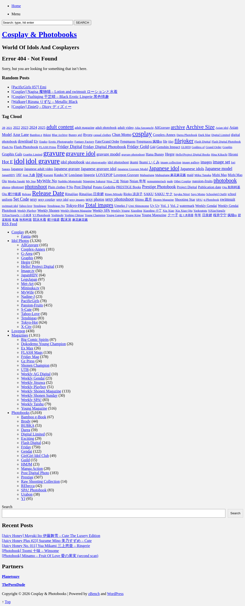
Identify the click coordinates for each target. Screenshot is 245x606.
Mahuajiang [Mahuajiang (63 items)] (147, 175)
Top (8, 602)
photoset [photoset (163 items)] (17, 187)
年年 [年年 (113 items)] (198, 215)
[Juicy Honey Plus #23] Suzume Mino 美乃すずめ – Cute (47, 541)
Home (16, 6)
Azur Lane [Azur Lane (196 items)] (21, 135)
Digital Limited (33, 434)
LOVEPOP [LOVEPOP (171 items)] (104, 175)
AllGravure (30, 245)
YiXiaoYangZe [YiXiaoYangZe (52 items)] (216, 210)
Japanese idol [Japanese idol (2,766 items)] (164, 168)
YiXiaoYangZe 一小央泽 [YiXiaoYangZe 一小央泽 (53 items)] (16, 215)
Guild (25, 460)
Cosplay (17, 232)
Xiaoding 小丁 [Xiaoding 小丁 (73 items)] (152, 210)
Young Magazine (34, 408)
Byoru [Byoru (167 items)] (88, 135)
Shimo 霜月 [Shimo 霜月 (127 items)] (143, 199)
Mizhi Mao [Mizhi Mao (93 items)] (219, 175)
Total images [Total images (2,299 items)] (99, 205)
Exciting (27, 438)
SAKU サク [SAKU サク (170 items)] (164, 194)
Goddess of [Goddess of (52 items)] (198, 147)
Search (7, 507)
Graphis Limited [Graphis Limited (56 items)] (32, 154)
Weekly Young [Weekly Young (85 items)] (120, 210)
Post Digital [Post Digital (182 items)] (83, 187)
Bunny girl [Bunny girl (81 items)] (75, 135)
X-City (26, 327)
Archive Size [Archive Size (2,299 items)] (200, 127)
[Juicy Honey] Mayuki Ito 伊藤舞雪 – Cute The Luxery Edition (51, 536)
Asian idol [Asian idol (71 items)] (222, 127)
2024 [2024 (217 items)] (33, 127)
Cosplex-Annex (33, 249)
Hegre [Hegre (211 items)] (169, 154)
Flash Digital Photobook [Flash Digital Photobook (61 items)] (226, 141)
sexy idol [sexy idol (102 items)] (62, 199)
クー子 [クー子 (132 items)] (172, 215)
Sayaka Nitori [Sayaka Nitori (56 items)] (182, 194)
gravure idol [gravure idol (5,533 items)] (81, 153)
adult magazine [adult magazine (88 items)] (84, 127)
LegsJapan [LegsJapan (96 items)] (76, 175)
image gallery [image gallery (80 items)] (191, 162)
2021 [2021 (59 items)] (9, 127)
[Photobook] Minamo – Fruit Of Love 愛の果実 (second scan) (50, 556)
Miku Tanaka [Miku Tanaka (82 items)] (202, 175)
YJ (23, 499)
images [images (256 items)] (206, 162)
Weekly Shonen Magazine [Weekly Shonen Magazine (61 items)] (76, 210)
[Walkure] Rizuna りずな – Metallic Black (44, 102)
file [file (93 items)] (165, 141)
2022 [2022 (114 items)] (16, 127)
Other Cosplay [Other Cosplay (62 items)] (182, 181)
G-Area (27, 254)
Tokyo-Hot (29, 322)
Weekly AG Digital (35, 374)
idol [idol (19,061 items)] (19, 161)
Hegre (25, 262)
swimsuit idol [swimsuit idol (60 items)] (10, 206)
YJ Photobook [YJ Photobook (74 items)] (41, 215)
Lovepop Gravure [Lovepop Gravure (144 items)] (126, 175)
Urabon (27, 494)
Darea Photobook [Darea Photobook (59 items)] (187, 135)
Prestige (27, 477)
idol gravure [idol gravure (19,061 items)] (43, 161)
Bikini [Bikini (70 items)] (47, 135)
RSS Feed (9, 224)
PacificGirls (30, 301)
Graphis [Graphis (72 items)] (227, 147)
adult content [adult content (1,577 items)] (60, 127)
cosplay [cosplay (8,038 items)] (142, 133)
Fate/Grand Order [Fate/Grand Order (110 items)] (107, 141)
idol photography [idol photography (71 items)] (96, 162)
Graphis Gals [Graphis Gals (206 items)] (12, 154)
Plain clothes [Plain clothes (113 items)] (56, 187)
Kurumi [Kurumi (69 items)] (48, 175)
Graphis (27, 258)
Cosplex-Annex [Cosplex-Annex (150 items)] (164, 135)
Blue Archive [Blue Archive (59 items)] (60, 135)
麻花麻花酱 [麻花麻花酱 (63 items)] (80, 219)
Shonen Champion (35, 365)
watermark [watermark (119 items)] (186, 206)
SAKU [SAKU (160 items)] (149, 194)
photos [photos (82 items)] (6, 187)
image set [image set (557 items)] (221, 161)
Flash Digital (31, 443)
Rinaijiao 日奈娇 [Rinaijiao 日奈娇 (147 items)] (91, 194)
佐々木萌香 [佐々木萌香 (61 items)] (186, 215)
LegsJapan (29, 279)
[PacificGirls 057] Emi (28, 87)
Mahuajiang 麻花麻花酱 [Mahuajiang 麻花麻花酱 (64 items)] (170, 175)
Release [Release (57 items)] (26, 194)
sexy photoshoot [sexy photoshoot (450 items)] (119, 199)
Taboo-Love (30, 314)
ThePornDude (13, 585)
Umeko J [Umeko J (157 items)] (121, 206)
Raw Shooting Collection (40, 481)
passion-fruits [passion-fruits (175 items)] (202, 181)
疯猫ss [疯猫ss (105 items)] (232, 215)
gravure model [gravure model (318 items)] (108, 154)
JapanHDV (29, 275)
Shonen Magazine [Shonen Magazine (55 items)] (163, 199)
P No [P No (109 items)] (70, 187)
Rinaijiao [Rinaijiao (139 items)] (71, 194)
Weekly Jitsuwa (33, 383)
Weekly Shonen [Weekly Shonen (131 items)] (48, 210)
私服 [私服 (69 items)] (15, 219)
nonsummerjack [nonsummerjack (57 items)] (156, 181)
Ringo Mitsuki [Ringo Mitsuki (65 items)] (113, 194)
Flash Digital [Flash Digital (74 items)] (202, 141)
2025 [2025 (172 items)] (41, 127)
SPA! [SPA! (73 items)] (199, 199)
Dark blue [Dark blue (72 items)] (204, 135)
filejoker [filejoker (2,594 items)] (183, 141)
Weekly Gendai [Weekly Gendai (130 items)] (206, 206)
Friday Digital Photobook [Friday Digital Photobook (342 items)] (104, 146)
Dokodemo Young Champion (43, 344)
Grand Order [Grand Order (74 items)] (213, 147)
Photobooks (20, 413)
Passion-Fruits (32, 305)
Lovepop (18, 331)
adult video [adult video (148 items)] (125, 127)
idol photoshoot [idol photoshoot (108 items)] (118, 162)
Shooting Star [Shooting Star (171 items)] (185, 199)
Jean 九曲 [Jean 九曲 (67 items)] (29, 175)
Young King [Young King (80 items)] (133, 215)
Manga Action (32, 469)
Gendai (26, 451)
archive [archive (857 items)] (178, 127)
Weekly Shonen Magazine (41, 391)
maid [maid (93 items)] (190, 175)
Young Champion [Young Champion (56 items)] (95, 215)
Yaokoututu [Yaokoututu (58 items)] (200, 210)
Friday (26, 447)
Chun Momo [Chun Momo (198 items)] (121, 135)
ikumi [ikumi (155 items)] (134, 162)
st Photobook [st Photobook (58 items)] (211, 199)
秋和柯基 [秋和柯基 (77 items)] (25, 219)
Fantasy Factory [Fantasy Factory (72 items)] (84, 141)
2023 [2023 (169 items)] (24, 127)
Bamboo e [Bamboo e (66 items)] (36, 135)
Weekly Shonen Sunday (39, 395)
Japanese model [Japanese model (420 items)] (218, 168)
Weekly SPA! (31, 400)
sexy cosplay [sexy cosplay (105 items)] (46, 199)
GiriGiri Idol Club (35, 456)
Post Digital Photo (35, 473)
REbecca (28, 486)
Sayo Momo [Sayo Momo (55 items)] (198, 194)
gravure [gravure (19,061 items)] (54, 153)
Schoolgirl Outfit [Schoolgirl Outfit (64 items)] (216, 194)
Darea (25, 430)
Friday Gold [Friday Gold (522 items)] (138, 146)
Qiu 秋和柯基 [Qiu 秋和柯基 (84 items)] (231, 187)
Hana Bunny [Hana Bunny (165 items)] (155, 154)
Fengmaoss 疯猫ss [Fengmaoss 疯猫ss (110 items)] (149, 141)
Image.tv (27, 271)
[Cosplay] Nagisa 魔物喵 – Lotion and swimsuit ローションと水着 (64, 92)
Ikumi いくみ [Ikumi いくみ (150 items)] (149, 162)
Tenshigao (29, 318)
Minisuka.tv (30, 288)
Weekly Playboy (33, 387)
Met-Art (27, 284)
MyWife (27, 292)
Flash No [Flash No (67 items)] (7, 147)
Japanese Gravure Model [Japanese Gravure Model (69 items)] (132, 169)
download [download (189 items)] (25, 141)
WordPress (115, 594)
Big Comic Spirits (35, 340)
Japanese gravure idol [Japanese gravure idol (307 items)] (99, 168)
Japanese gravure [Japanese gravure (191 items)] (67, 169)
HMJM (26, 464)
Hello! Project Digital (37, 266)
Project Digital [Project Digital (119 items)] (187, 187)
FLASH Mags (32, 352)
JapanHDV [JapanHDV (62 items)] (8, 175)
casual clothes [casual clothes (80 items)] (102, 135)
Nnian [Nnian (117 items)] (124, 181)
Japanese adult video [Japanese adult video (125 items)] (38, 169)
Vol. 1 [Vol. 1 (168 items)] (165, 206)
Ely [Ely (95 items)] (36, 141)
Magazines (19, 335)
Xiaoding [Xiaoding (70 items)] (136, 210)
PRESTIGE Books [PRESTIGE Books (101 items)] (128, 187)
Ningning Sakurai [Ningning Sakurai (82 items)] (94, 181)
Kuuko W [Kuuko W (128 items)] (61, 175)
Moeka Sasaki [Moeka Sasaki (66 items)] (16, 181)
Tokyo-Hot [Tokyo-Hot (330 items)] (75, 205)
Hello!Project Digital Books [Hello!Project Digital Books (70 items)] (193, 154)
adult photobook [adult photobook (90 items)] (106, 127)
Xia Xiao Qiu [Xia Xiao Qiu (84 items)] (183, 210)
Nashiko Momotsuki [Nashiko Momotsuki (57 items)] (70, 181)
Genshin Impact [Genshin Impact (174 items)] (168, 147)
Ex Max (27, 348)
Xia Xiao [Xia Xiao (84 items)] (168, 210)
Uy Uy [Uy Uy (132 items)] (155, 206)
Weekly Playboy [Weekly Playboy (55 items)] (26, 210)
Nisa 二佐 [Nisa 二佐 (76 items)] (112, 181)
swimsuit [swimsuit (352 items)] (227, 199)
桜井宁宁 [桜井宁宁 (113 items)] (220, 215)
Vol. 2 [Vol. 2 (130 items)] (174, 206)
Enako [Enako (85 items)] (43, 141)
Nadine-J (28, 297)
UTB (25, 370)
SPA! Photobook (34, 490)
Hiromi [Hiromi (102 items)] (233, 154)
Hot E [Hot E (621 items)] (7, 161)
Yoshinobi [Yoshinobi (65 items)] (57, 215)
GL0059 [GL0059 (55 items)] (186, 147)
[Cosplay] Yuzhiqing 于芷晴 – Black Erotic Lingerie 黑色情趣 (60, 97)
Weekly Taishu (32, 404)
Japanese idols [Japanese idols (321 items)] (192, 168)
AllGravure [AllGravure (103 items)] (162, 127)
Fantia (26, 236)
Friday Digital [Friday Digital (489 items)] (69, 146)
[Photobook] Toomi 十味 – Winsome (30, 551)
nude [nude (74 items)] (170, 181)
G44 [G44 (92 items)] (153, 147)
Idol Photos (20, 241)
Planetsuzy (11, 576)
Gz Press (27, 361)
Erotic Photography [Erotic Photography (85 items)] (60, 141)
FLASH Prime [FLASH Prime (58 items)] (47, 147)
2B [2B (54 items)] (3, 127)
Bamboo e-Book (33, 417)
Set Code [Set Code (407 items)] (21, 199)
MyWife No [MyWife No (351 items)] (47, 180)
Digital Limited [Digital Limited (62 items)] (221, 135)
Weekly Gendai (33, 378)
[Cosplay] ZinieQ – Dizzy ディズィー (41, 107)
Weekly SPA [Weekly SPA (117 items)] (101, 210)
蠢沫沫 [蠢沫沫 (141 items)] (66, 219)
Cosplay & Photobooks (39, 34)
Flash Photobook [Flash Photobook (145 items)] (26, 147)
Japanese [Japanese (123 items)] (17, 169)
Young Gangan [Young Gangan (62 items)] (115, 215)
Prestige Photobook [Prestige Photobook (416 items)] (159, 186)
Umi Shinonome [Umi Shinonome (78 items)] (138, 206)
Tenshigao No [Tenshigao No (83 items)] (56, 206)
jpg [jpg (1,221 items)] (39, 174)
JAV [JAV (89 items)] (19, 175)
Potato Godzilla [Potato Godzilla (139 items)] (104, 187)
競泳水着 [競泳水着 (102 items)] (39, 219)
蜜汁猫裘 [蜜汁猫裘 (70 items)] (53, 219)
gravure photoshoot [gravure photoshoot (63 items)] (133, 154)
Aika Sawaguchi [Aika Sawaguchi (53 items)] (144, 127)
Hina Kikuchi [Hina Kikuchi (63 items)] (219, 154)
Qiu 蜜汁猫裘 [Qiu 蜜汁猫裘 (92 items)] (11, 194)
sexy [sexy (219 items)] (33, 199)
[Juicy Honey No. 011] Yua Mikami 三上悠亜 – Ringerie (46, 546)
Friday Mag (30, 357)
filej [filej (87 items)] (170, 141)
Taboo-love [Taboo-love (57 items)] (26, 206)
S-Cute (26, 309)
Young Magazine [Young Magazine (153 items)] (154, 215)
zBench (94, 594)
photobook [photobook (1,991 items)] (225, 180)
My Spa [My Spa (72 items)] (31, 181)
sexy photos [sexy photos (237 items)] (95, 199)
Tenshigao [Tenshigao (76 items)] (39, 206)
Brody (26, 421)
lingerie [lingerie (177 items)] (89, 175)
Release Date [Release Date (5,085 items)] (48, 193)
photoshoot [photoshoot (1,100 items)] (36, 186)
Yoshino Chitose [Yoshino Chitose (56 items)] (74, 215)
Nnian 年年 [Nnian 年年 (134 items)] (137, 181)
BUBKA (27, 426)
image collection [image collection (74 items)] (171, 162)
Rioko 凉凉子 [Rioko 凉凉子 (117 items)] (133, 194)
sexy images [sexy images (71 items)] (77, 199)
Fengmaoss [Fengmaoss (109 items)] (128, 141)
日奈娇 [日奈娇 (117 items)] (207, 215)
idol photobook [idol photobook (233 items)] (73, 162)
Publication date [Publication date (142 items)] (209, 187)
